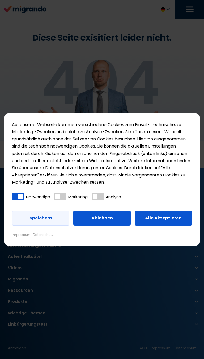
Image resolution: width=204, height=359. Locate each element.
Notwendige (38, 197)
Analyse (113, 197)
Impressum (21, 234)
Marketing (78, 197)
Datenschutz (43, 234)
